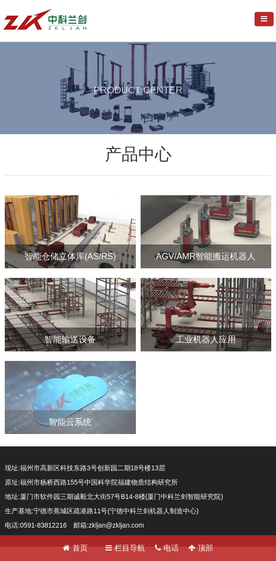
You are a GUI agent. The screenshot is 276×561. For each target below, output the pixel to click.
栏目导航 (124, 548)
